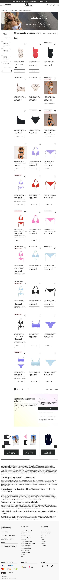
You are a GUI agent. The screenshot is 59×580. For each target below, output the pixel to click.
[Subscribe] (48, 408)
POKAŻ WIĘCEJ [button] (43, 420)
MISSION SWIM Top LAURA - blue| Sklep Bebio (35, 266)
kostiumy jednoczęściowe (13, 483)
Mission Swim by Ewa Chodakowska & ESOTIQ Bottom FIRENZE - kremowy (35, 97)
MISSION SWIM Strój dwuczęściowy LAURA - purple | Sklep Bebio (19, 194)
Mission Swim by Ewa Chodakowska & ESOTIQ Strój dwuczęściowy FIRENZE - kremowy (49, 97)
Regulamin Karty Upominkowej (28, 543)
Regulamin (23, 539)
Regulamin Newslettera (26, 541)
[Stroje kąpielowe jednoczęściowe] (6, 44)
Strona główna (4, 10)
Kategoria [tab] (6, 38)
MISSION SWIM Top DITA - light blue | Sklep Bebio (35, 371)
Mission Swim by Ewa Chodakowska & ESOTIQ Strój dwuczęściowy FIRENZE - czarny (49, 129)
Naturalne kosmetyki (46, 532)
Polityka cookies (25, 550)
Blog (22, 556)
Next (55, 446)
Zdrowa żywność (45, 530)
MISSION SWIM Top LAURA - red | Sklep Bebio (35, 194)
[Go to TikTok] (52, 566)
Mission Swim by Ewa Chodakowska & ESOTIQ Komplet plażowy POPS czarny (20, 162)
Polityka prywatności (26, 548)
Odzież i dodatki (13, 10)
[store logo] (28, 4)
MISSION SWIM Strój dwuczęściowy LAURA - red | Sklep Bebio (20, 230)
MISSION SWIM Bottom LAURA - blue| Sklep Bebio (50, 266)
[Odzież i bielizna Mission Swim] (6, 58)
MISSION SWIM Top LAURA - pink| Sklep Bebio (35, 230)
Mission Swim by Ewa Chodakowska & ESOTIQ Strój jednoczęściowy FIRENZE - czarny (49, 62)
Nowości (43, 543)
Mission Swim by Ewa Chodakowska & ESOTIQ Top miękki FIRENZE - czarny (20, 129)
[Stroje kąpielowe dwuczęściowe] (6, 51)
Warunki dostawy (25, 535)
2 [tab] (44, 459)
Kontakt (23, 554)
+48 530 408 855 (8, 536)
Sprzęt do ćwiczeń (45, 534)
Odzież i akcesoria (45, 537)
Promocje (43, 541)
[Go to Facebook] (42, 566)
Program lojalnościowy (26, 530)
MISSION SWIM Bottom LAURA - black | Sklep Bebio (50, 301)
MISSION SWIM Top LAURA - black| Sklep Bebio (35, 301)
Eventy (42, 539)
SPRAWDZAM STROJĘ (42, 1)
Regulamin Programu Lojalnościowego (26, 546)
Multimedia (43, 535)
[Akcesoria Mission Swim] (6, 62)
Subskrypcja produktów (26, 532)
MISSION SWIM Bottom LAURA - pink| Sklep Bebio (50, 230)
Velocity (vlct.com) (11, 578)
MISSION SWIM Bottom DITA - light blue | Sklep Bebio (50, 371)
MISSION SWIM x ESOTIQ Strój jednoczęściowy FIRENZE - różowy (34, 62)
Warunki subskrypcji (25, 537)
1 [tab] (15, 459)
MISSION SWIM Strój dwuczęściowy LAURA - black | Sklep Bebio (19, 334)
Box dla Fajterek (24, 534)
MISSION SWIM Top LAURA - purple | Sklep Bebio (35, 162)
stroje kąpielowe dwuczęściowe (44, 481)
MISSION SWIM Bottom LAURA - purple (49, 162)
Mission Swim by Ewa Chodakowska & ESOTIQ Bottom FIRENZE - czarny (34, 129)
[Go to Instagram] (47, 566)
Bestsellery (43, 545)
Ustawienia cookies (25, 552)
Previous (3, 446)
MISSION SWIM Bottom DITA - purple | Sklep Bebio (50, 334)
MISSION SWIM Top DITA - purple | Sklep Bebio (35, 334)
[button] (54, 5)
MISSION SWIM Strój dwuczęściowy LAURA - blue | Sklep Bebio (19, 301)
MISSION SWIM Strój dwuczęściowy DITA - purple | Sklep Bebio (19, 371)
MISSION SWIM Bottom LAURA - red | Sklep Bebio (50, 194)
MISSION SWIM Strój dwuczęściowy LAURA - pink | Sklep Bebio (19, 266)
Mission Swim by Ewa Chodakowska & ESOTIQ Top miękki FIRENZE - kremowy (20, 97)
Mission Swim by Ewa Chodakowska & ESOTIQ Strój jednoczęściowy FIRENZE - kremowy (20, 62)
